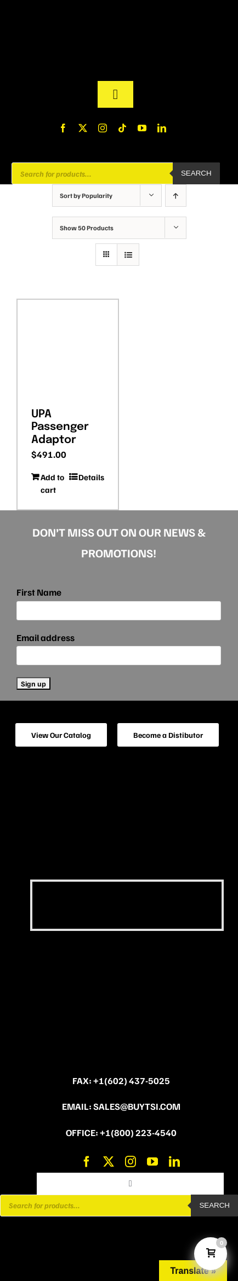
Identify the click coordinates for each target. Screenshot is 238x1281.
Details (91, 477)
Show (87, 228)
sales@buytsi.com (136, 1106)
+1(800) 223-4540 (138, 1132)
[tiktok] (122, 128)
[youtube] (142, 128)
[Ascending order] (175, 195)
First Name (38, 592)
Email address (45, 637)
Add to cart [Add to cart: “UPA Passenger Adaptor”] (52, 483)
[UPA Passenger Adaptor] (67, 349)
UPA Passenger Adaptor (60, 427)
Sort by (86, 195)
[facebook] (63, 128)
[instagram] (102, 128)
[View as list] (128, 254)
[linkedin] (161, 128)
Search (196, 173)
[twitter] (82, 128)
